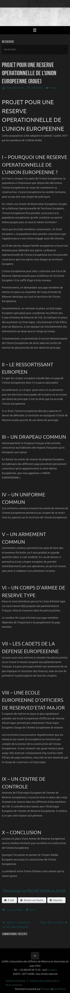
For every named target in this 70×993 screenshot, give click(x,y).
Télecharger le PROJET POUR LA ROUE (34, 891)
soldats (18, 909)
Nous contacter (14, 985)
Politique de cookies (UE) (43, 980)
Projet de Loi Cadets (53, 922)
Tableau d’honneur (16, 980)
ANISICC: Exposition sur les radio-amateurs (16, 925)
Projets (53, 87)
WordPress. (60, 989)
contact (52, 969)
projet (10, 909)
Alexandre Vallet (15, 87)
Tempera (46, 989)
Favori (32, 909)
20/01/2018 (37, 87)
